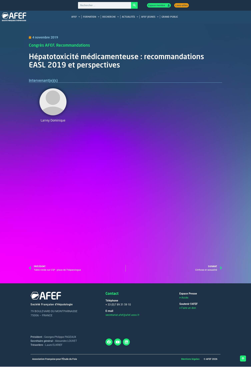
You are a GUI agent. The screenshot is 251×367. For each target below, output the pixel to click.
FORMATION (91, 17)
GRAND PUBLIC (170, 17)
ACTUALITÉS (130, 17)
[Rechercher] (134, 5)
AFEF (75, 17)
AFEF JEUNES (149, 17)
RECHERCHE (110, 17)
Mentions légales (190, 359)
